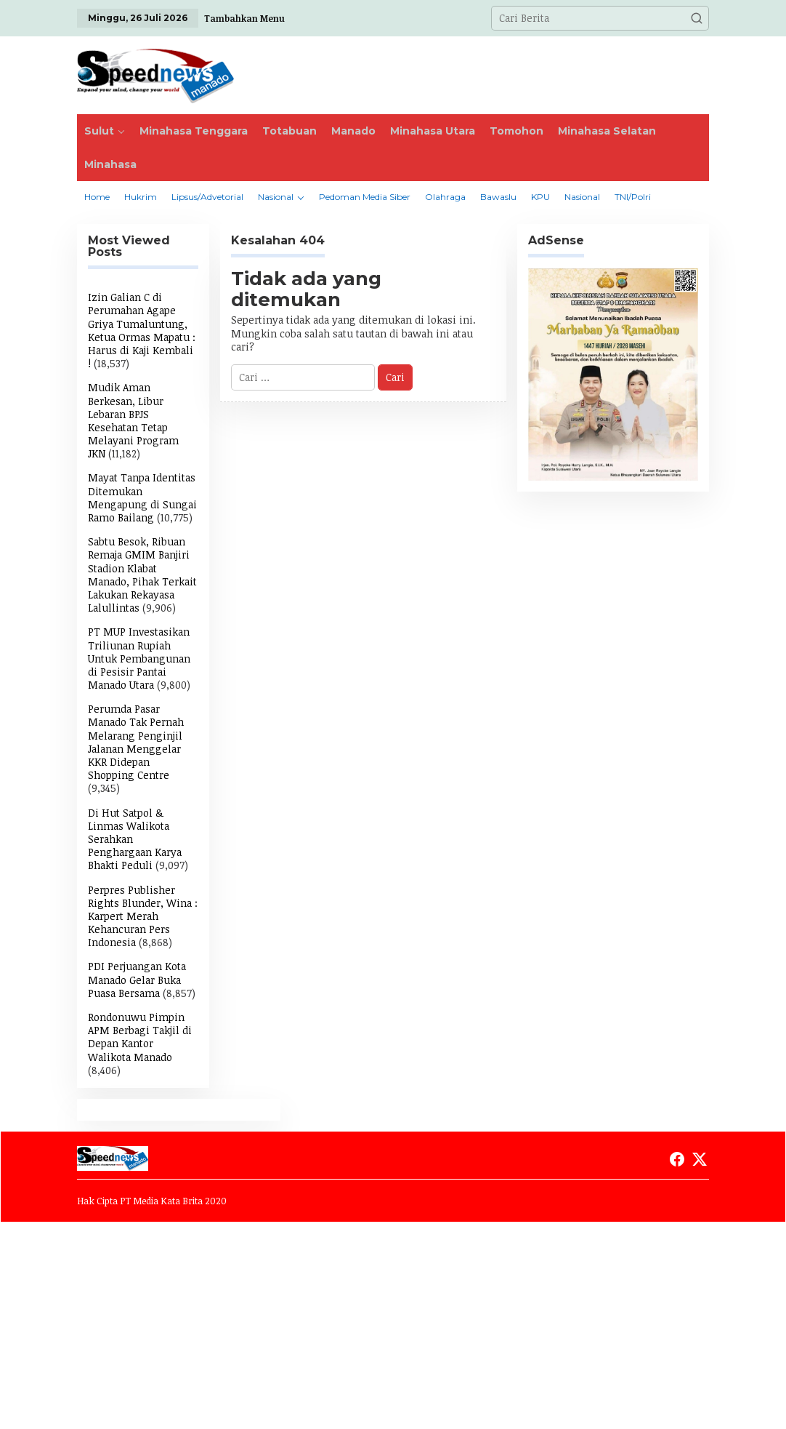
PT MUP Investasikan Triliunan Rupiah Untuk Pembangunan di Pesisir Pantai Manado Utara (139, 658)
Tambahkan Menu (244, 18)
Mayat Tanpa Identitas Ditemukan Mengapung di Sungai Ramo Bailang (142, 497)
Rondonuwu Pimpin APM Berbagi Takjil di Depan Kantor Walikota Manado (140, 1037)
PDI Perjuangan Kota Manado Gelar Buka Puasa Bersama (137, 979)
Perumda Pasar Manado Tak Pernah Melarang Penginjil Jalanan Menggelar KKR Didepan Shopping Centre (136, 742)
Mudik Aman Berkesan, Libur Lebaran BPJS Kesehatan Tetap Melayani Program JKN (133, 420)
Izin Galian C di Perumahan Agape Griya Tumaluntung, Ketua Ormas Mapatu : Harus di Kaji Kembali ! (141, 330)
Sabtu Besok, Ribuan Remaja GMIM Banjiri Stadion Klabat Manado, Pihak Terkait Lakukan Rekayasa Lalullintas (142, 575)
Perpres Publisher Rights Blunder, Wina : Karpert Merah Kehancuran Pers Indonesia (143, 916)
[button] (696, 18)
